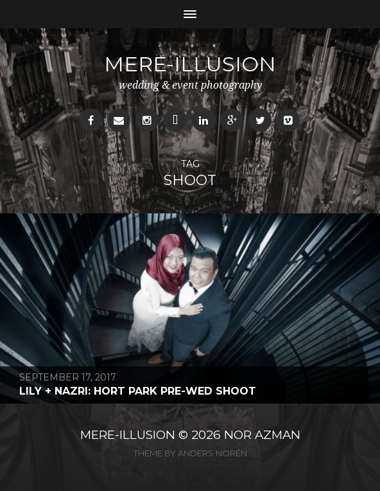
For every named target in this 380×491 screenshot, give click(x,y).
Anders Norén (212, 453)
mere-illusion (190, 63)
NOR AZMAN (262, 434)
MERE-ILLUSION (127, 434)
